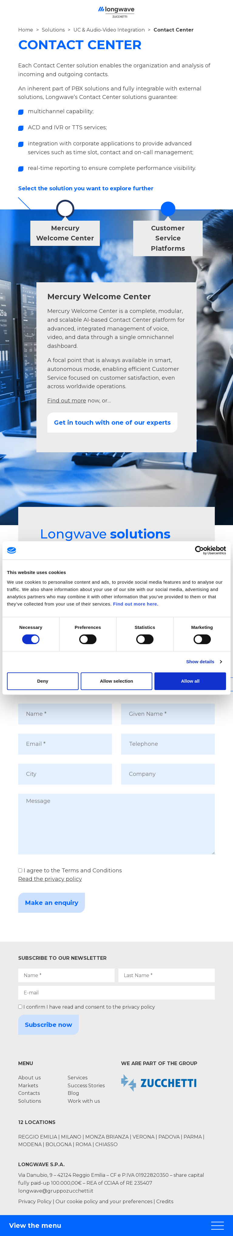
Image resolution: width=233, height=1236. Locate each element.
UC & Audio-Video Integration (109, 30)
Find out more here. (136, 603)
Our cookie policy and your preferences (104, 1201)
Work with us (84, 1101)
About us (29, 1078)
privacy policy (138, 1007)
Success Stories (86, 1085)
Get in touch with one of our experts (112, 422)
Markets (28, 1085)
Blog (73, 1093)
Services (77, 1078)
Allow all (190, 681)
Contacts (29, 1093)
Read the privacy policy (50, 879)
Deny (42, 681)
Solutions (53, 30)
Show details (200, 661)
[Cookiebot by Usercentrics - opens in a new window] (199, 550)
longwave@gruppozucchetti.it (55, 1191)
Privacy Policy (35, 1201)
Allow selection (116, 681)
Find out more (66, 400)
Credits (164, 1201)
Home (25, 30)
